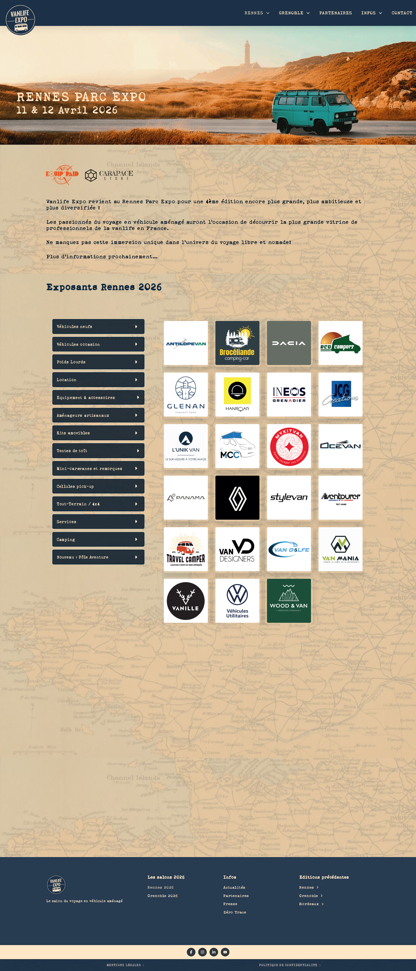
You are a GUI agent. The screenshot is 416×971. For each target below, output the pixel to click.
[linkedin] (213, 952)
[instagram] (202, 952)
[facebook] (191, 952)
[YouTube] (225, 952)
